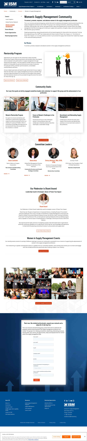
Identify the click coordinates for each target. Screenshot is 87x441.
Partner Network (9, 29)
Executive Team (8, 407)
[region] (43, 436)
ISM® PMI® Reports (29, 406)
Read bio (46, 175)
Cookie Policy (63, 421)
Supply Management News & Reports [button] (27, 6)
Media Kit (47, 408)
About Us (7, 403)
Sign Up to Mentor (9, 80)
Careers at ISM (8, 412)
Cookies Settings (56, 436)
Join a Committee (43, 140)
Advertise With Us (48, 403)
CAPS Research (28, 408)
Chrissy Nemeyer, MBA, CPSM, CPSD (53, 161)
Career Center (28, 410)
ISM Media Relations (10, 414)
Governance (8, 405)
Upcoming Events (43, 251)
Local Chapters (9, 19)
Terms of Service (41, 421)
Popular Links (28, 2)
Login (47, 2)
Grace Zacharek (13, 160)
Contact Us (37, 2)
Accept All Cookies (76, 436)
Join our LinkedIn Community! (43, 303)
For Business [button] (50, 6)
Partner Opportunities (10, 32)
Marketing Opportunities (11, 36)
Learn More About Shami (43, 231)
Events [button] (79, 6)
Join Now (43, 2)
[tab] (27, 6)
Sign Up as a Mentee (22, 80)
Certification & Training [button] (68, 6)
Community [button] (58, 6)
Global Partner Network (12, 22)
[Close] (84, 436)
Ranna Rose (33, 160)
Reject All (66, 436)
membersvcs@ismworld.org (70, 414)
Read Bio (6, 173)
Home (5, 11)
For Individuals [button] (40, 6)
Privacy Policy (52, 421)
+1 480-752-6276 (68, 412)
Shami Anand (43, 206)
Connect (20, 11)
